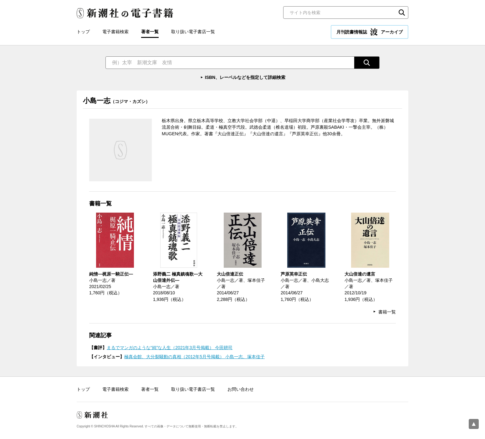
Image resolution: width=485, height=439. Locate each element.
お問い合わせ (240, 389)
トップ (83, 31)
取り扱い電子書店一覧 (193, 31)
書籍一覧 (387, 311)
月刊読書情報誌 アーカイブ (369, 32)
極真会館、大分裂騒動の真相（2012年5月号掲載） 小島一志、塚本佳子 (194, 356)
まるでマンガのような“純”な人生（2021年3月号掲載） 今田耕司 (169, 347)
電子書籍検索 (115, 31)
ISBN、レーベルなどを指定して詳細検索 (245, 77)
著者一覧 (150, 31)
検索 (401, 12)
